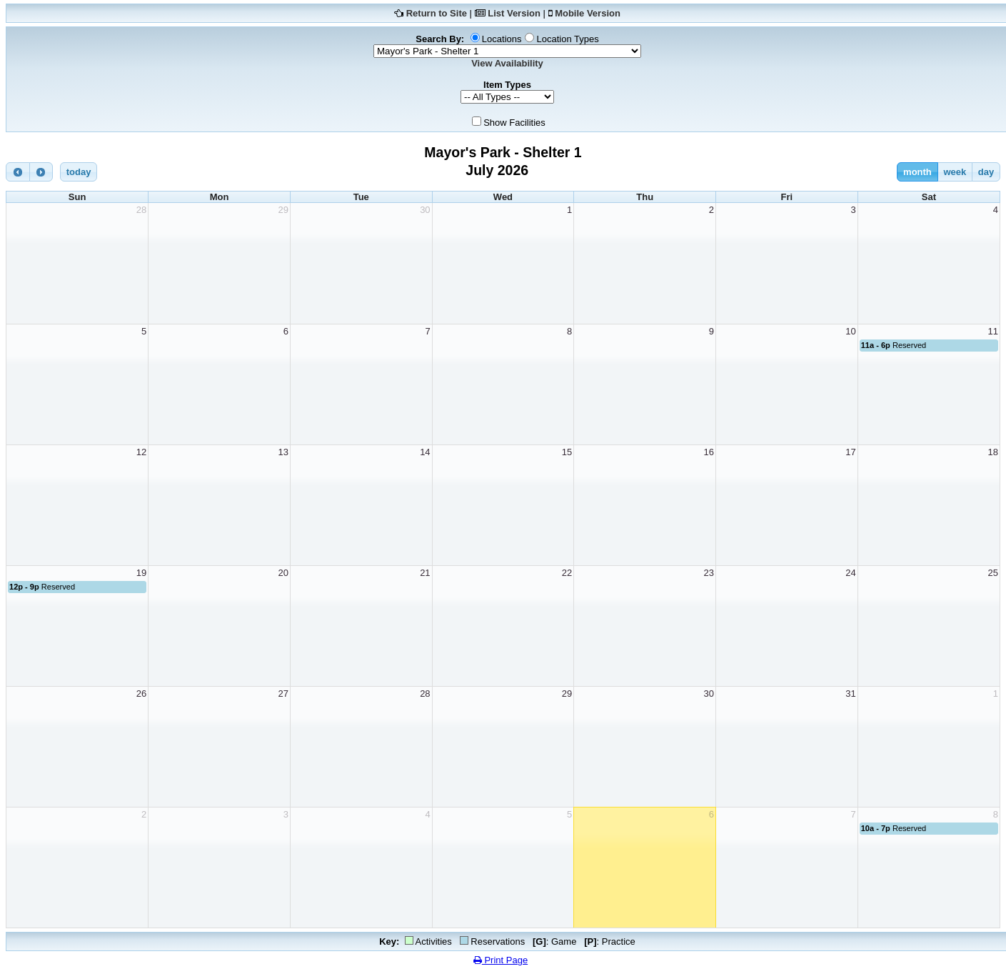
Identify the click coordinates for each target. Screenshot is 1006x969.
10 (850, 331)
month (917, 172)
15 (567, 452)
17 (850, 452)
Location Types (567, 39)
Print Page (500, 960)
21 (425, 572)
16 (709, 452)
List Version (514, 13)
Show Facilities (514, 122)
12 (141, 452)
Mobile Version (587, 13)
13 (283, 452)
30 (425, 209)
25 (993, 572)
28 (141, 209)
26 (141, 693)
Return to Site (436, 13)
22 (567, 572)
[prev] (18, 172)
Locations (502, 39)
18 (993, 452)
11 (993, 331)
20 (283, 572)
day (986, 172)
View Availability (507, 63)
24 (850, 572)
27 (283, 693)
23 (709, 572)
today (78, 172)
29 (283, 209)
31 (850, 693)
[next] (41, 172)
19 (141, 572)
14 (425, 452)
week (954, 172)
